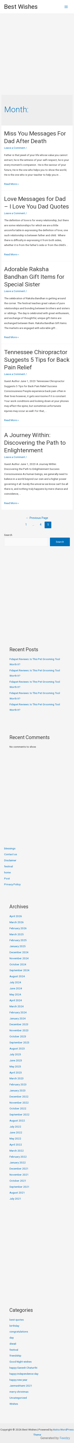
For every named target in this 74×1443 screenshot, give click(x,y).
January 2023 (17, 1090)
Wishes (13, 1403)
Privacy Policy (12, 884)
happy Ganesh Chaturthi (23, 1367)
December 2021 (18, 1168)
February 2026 (18, 928)
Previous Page (37, 518)
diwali (12, 1343)
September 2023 (19, 1042)
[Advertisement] (37, 52)
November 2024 (19, 958)
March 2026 (16, 922)
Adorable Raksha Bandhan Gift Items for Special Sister (34, 277)
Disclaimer (10, 860)
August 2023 (17, 1048)
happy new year (18, 1379)
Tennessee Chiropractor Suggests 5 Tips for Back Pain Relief (36, 360)
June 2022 (15, 1132)
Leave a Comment (14, 147)
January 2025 (17, 946)
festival (8, 866)
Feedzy (65, 1438)
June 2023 (15, 1060)
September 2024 (19, 970)
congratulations (18, 1331)
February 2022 (18, 1156)
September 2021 (19, 1186)
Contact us (10, 854)
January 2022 (17, 1162)
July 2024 (15, 982)
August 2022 (17, 1120)
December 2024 (18, 952)
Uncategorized (18, 1397)
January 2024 (17, 1018)
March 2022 (16, 1150)
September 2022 (19, 1114)
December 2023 (18, 1024)
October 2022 (17, 1108)
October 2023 (17, 1036)
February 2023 (18, 1084)
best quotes (16, 1319)
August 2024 (17, 976)
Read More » (11, 183)
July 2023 (15, 1054)
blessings (9, 848)
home (7, 872)
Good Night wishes (20, 1361)
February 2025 (18, 940)
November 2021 (19, 1174)
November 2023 (19, 1030)
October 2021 (17, 1180)
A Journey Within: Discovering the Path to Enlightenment (35, 443)
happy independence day (23, 1373)
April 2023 (15, 1072)
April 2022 (15, 1144)
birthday (14, 1325)
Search (8, 534)
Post (7, 878)
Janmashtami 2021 (20, 1385)
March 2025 (16, 934)
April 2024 (15, 1000)
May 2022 (15, 1138)
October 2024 (17, 964)
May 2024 (15, 994)
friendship (15, 1355)
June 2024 (15, 988)
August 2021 (17, 1192)
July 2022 (15, 1126)
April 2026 (15, 916)
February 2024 (18, 1012)
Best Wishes (21, 6)
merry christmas (18, 1391)
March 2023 (16, 1078)
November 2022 (19, 1102)
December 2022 (18, 1096)
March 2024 (16, 1006)
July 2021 (15, 1198)
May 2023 (15, 1066)
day (11, 1337)
